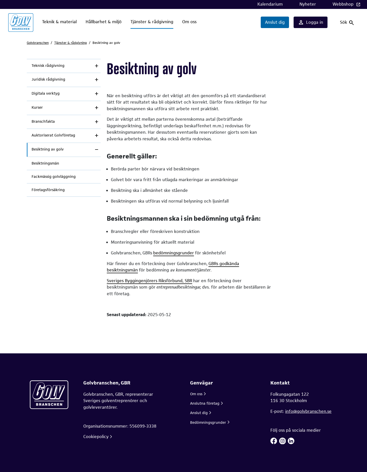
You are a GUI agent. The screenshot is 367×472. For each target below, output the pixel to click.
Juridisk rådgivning (48, 79)
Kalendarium (270, 4)
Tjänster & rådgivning (151, 21)
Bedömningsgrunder (208, 422)
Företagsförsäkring (48, 190)
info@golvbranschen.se (308, 411)
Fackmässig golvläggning (54, 176)
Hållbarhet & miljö (104, 21)
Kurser (37, 107)
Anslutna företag (204, 403)
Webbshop (344, 4)
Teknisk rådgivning (48, 65)
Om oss (189, 21)
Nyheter (307, 4)
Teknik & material (59, 21)
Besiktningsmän (45, 163)
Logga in (310, 22)
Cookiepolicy (96, 436)
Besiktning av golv (48, 149)
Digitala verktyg (46, 93)
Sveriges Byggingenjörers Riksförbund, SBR (149, 280)
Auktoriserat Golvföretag (53, 135)
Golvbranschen (38, 43)
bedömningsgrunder (173, 253)
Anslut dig (275, 22)
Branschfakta (43, 121)
